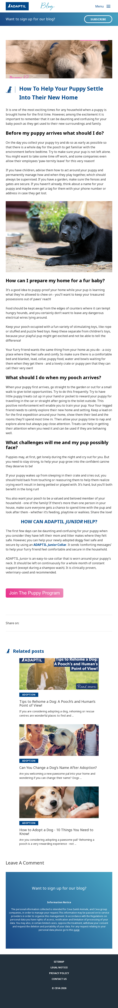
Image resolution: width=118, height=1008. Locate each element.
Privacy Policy (59, 973)
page (77, 930)
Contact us (59, 979)
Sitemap (59, 961)
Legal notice (59, 967)
